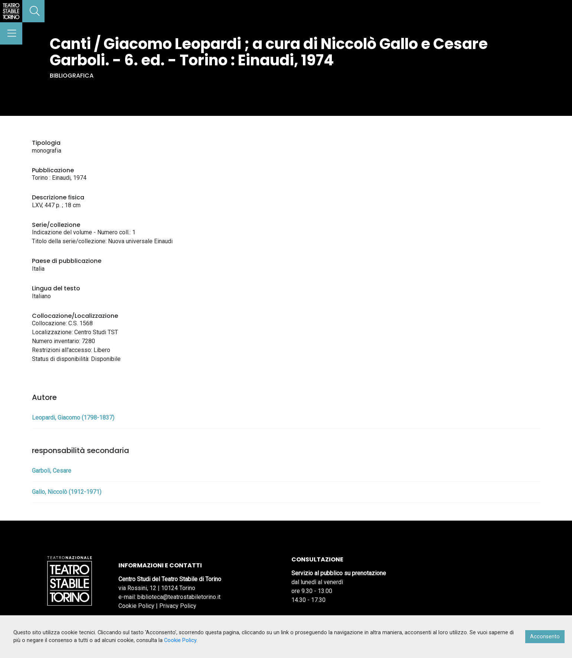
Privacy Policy (177, 605)
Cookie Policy (136, 605)
